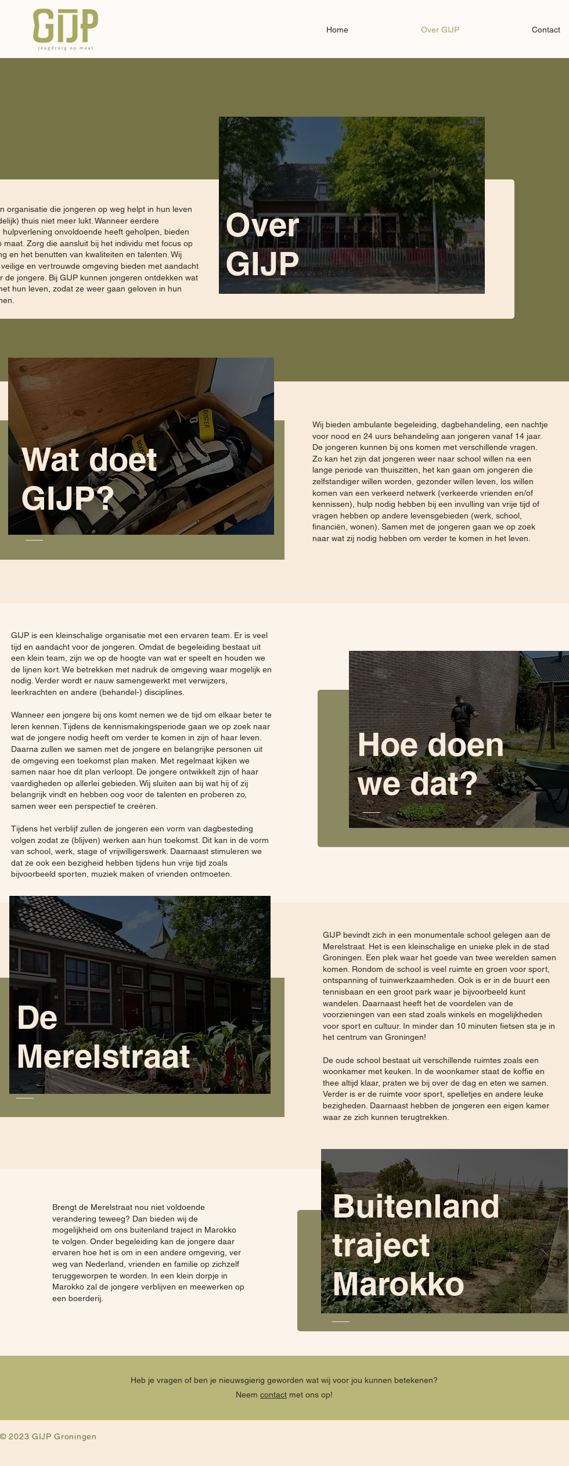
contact (273, 1394)
